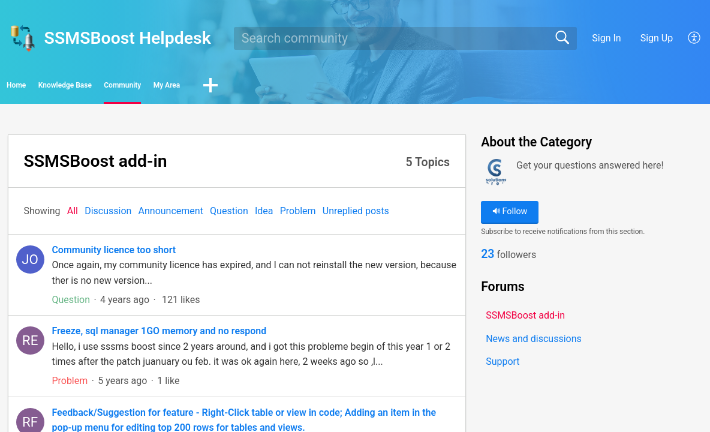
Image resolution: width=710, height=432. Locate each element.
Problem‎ (298, 214)
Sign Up (656, 38)
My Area (318, 87)
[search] (405, 38)
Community (235, 87)
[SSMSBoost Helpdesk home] (22, 38)
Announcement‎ (171, 214)
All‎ (72, 214)
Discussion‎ (108, 214)
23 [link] (487, 259)
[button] (694, 38)
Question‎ (229, 214)
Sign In (606, 38)
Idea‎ (264, 214)
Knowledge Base (132, 87)
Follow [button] (510, 216)
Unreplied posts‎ (356, 214)
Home (42, 87)
